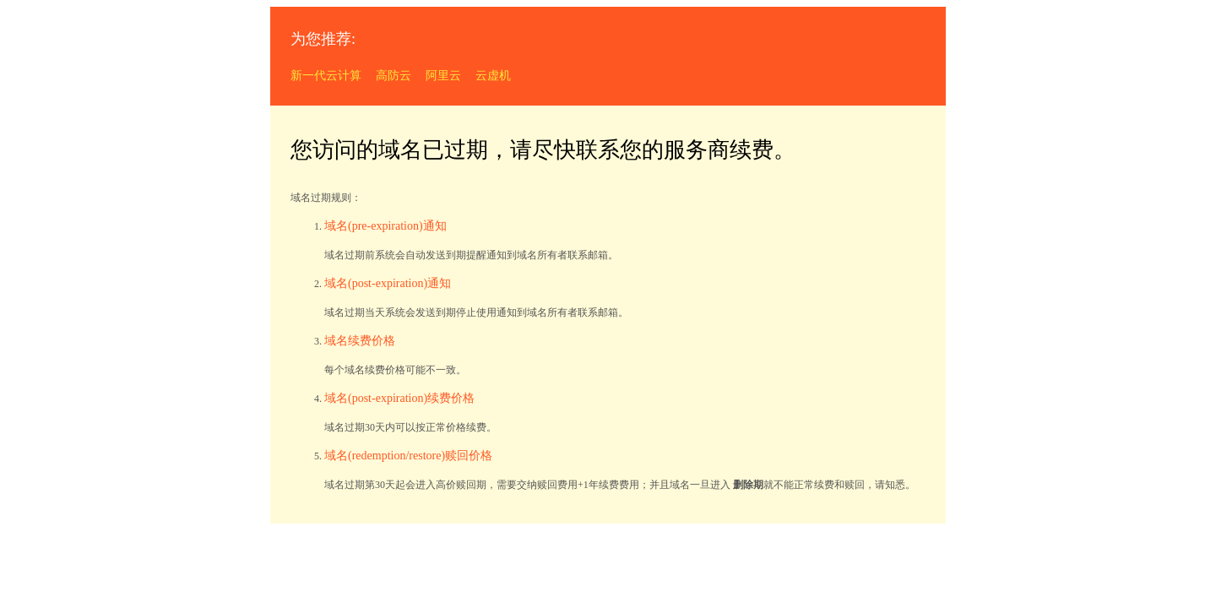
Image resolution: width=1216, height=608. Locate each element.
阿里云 (443, 75)
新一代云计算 (325, 75)
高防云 (393, 75)
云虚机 (493, 75)
